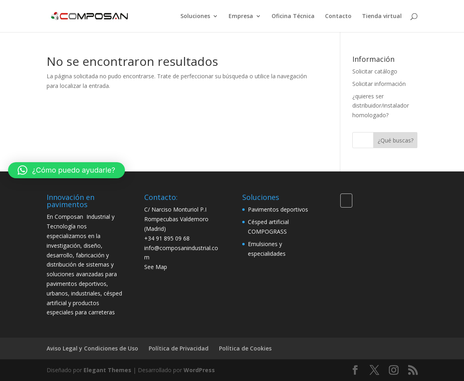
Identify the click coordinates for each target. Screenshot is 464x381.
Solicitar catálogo (374, 71)
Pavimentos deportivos (278, 209)
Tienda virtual (382, 16)
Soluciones (195, 16)
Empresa (241, 16)
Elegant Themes (107, 370)
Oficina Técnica (293, 16)
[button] (66, 170)
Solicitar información (379, 84)
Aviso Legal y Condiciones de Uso (92, 348)
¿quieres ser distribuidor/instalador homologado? (380, 105)
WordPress (199, 370)
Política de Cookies (245, 348)
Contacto (338, 16)
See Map (155, 267)
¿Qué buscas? (395, 140)
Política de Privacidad (178, 348)
